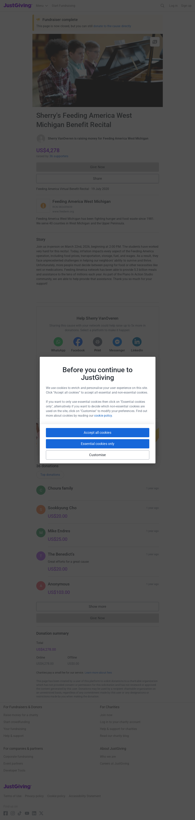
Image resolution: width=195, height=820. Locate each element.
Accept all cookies (97, 432)
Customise (97, 455)
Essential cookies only (97, 444)
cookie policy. (103, 415)
